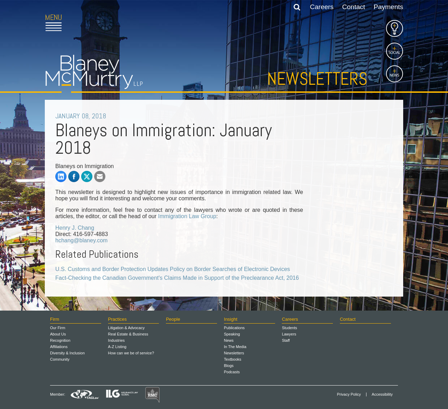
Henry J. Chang (74, 228)
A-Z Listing (117, 347)
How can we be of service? (131, 353)
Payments (388, 7)
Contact (353, 7)
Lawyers (289, 334)
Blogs (229, 365)
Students (289, 328)
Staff (285, 340)
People (173, 319)
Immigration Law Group (187, 216)
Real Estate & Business (128, 334)
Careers (322, 7)
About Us (58, 334)
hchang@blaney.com (81, 240)
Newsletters (317, 79)
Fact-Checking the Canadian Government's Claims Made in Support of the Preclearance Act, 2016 (177, 278)
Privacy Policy (349, 394)
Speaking (232, 334)
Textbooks (232, 359)
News (229, 340)
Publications (234, 328)
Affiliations (59, 347)
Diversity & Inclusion (67, 353)
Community (60, 359)
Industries (116, 340)
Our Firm (57, 328)
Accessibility (382, 394)
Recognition (60, 340)
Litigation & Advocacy (126, 328)
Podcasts (232, 372)
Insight (230, 319)
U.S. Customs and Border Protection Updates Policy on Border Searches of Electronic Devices (172, 269)
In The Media (235, 347)
